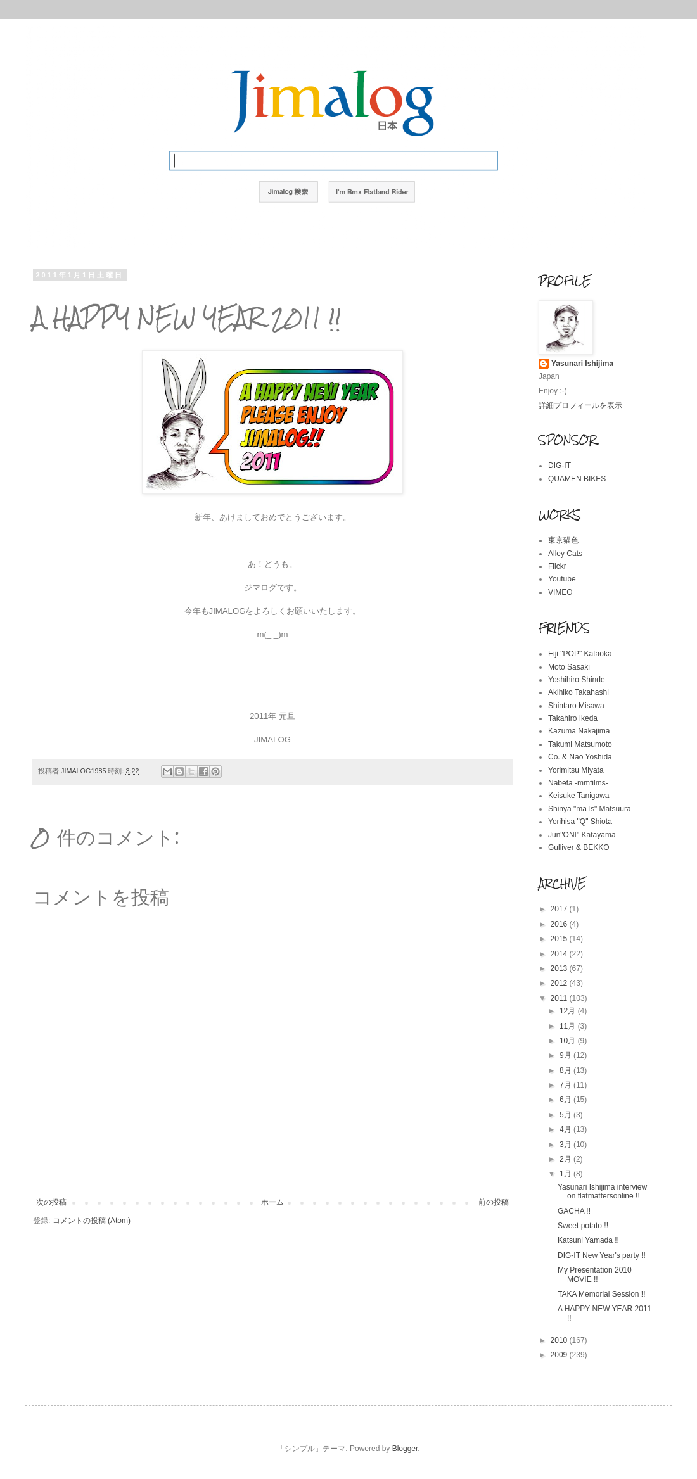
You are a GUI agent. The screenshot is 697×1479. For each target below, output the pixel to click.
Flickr (557, 566)
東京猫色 (563, 540)
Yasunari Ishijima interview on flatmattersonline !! (602, 1191)
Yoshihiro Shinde (576, 679)
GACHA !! (574, 1211)
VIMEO (560, 592)
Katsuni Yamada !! (588, 1240)
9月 (566, 1055)
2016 (560, 924)
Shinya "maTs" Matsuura (589, 808)
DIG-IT (559, 465)
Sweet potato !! (583, 1225)
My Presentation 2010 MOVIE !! (595, 1274)
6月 (566, 1099)
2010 (560, 1340)
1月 (566, 1173)
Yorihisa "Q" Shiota (580, 821)
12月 (569, 1010)
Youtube (562, 578)
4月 (566, 1129)
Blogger (405, 1448)
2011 (560, 998)
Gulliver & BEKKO (579, 847)
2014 (560, 953)
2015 (560, 938)
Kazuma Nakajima (579, 731)
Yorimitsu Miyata (576, 770)
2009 (560, 1354)
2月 (566, 1159)
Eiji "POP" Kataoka (580, 653)
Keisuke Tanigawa (579, 795)
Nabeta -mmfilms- (578, 782)
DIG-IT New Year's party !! (602, 1255)
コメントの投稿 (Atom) (92, 1220)
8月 (566, 1070)
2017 (560, 909)
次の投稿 (51, 1202)
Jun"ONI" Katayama (582, 834)
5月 (566, 1114)
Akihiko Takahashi (578, 692)
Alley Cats (565, 553)
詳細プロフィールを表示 (580, 405)
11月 (569, 1026)
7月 (566, 1085)
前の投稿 (493, 1202)
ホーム (272, 1202)
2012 (560, 983)
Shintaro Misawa (576, 705)
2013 (560, 968)
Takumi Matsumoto (580, 744)
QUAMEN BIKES (577, 478)
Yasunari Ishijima (582, 363)
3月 (566, 1144)
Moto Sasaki (569, 667)
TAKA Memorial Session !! (602, 1294)
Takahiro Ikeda (573, 718)
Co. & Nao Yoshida (580, 756)
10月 (569, 1040)
